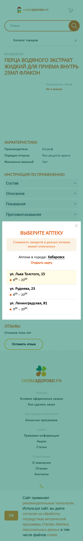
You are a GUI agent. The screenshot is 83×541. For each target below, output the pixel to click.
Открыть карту (41, 263)
